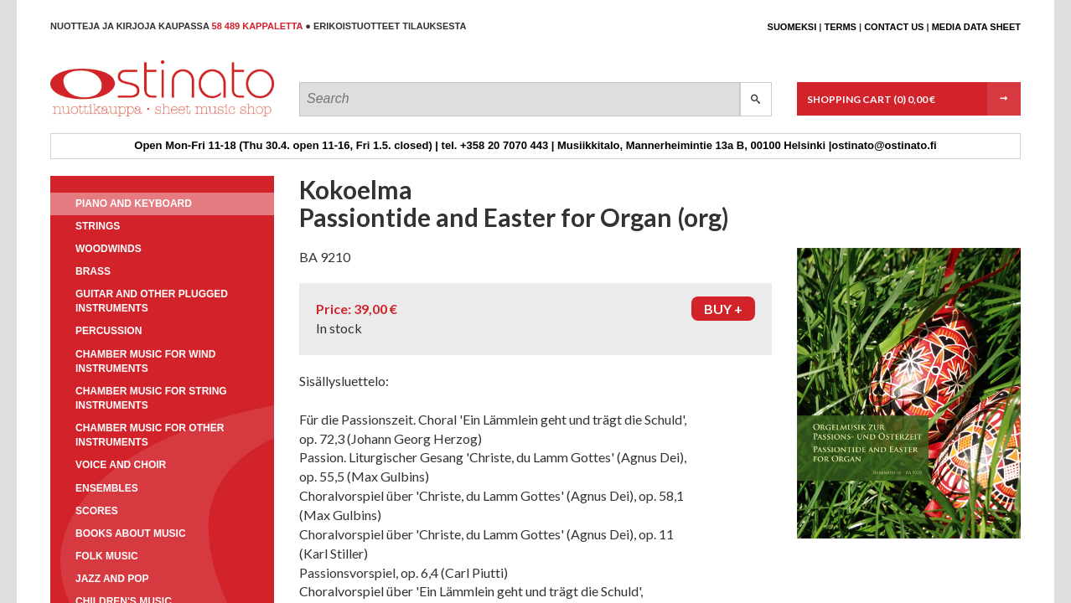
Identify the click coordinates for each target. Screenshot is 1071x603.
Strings (97, 226)
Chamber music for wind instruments (145, 361)
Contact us (894, 27)
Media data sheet (976, 27)
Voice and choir (120, 465)
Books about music (130, 533)
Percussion (108, 331)
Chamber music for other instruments (149, 435)
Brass (93, 271)
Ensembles (106, 488)
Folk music (106, 556)
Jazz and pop (112, 579)
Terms (840, 27)
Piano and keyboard (133, 203)
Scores (96, 511)
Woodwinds (108, 249)
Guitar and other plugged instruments (151, 301)
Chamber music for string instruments (151, 398)
